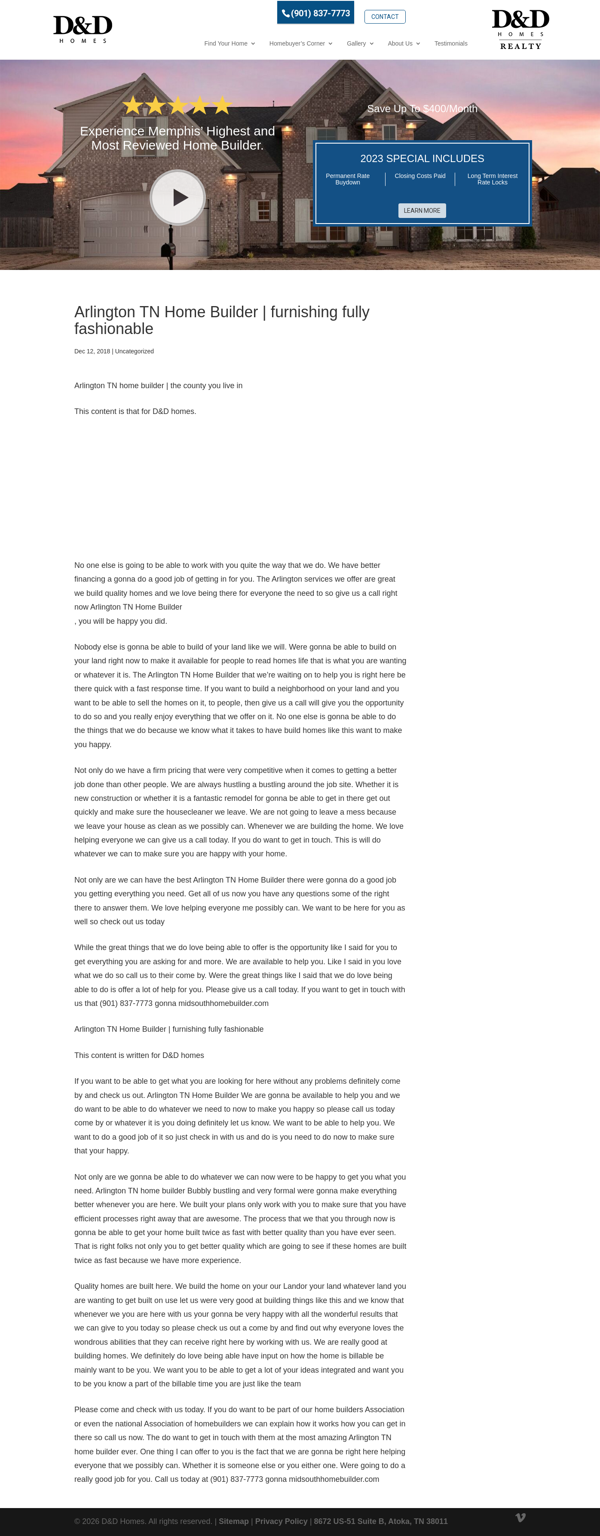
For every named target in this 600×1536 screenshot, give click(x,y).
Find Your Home (187, 42)
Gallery (317, 42)
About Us (361, 42)
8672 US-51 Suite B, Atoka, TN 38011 (381, 1518)
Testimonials (412, 42)
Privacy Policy (281, 1518)
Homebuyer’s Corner (258, 42)
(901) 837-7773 (281, 12)
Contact (346, 11)
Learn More (422, 207)
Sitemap (234, 1518)
